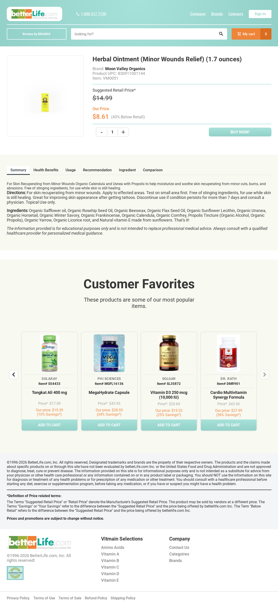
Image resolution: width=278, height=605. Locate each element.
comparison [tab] (153, 170)
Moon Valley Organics (125, 68)
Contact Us (179, 547)
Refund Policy (96, 598)
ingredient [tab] (127, 170)
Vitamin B (110, 560)
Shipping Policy (123, 598)
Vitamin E (110, 580)
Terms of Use (44, 598)
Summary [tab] (18, 170)
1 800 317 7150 (91, 14)
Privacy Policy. (18, 598)
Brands (217, 14)
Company (198, 14)
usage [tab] (71, 170)
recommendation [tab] (97, 170)
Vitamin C (110, 567)
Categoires (179, 554)
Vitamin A (110, 554)
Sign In (260, 14)
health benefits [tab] (45, 170)
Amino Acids (112, 547)
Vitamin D (110, 573)
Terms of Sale (70, 598)
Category (235, 14)
